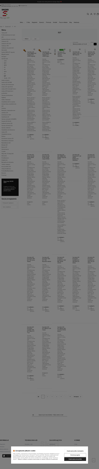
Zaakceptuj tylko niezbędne (75, 451)
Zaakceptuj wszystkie (75, 459)
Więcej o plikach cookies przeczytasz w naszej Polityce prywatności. (38, 459)
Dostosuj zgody (75, 455)
